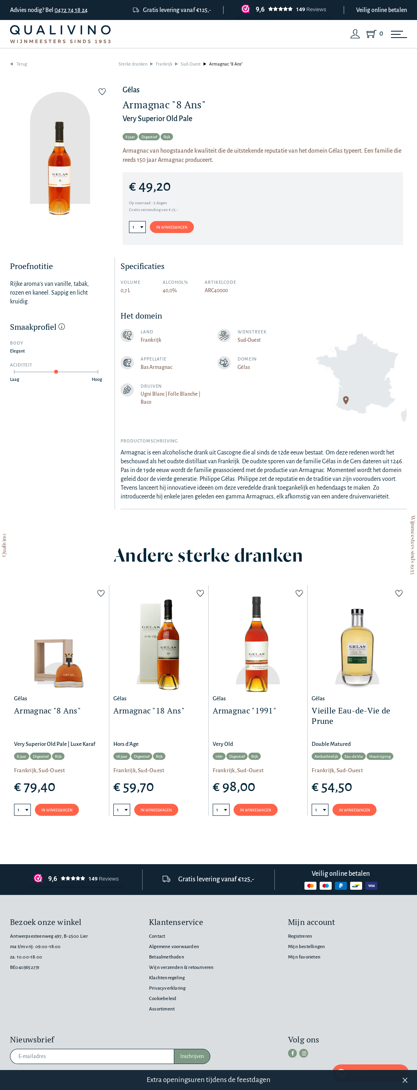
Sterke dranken (133, 64)
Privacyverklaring (167, 988)
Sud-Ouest (191, 64)
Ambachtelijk (326, 756)
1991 (219, 756)
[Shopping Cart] (373, 34)
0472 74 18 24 (71, 10)
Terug (21, 64)
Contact (157, 936)
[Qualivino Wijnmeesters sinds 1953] (60, 34)
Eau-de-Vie (353, 756)
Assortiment (162, 1009)
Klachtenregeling (167, 977)
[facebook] (292, 1053)
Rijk (166, 137)
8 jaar (130, 137)
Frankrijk (164, 64)
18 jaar (121, 756)
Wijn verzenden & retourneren (181, 967)
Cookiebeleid (162, 998)
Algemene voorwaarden (174, 946)
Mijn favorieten (304, 957)
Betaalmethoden (166, 957)
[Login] (355, 34)
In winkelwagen (171, 227)
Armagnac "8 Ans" (225, 64)
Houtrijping (380, 756)
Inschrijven (192, 1056)
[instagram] (303, 1053)
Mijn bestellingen (306, 946)
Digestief (149, 137)
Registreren (300, 936)
